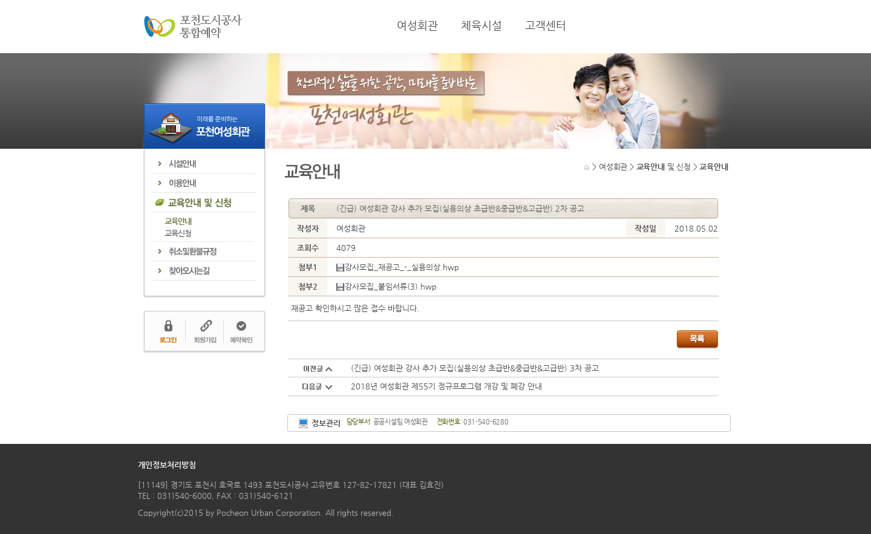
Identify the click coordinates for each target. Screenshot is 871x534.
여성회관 (417, 25)
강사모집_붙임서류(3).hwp (386, 286)
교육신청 (178, 233)
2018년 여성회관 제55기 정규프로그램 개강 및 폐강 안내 (446, 386)
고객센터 (545, 25)
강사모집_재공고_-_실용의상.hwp (397, 267)
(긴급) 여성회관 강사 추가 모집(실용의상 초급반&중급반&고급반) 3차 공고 (475, 368)
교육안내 (178, 221)
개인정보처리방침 (167, 464)
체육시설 (481, 25)
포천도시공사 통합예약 (193, 27)
